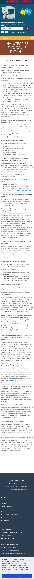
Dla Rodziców (4, 526)
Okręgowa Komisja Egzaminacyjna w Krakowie (13, 553)
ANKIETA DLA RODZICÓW (17, 32)
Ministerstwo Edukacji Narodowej (10, 550)
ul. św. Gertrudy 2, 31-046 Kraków (17, 486)
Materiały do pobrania (7, 506)
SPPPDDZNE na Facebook (17, 489)
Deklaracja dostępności (7, 535)
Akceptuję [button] (17, 576)
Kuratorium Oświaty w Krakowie (9, 544)
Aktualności (4, 503)
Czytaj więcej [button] (6, 571)
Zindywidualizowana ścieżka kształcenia (11, 532)
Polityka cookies (5, 512)
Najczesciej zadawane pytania (8, 517)
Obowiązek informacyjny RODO (9, 514)
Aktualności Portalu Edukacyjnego (10, 547)
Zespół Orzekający (6, 529)
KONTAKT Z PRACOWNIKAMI (22, 190)
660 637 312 (21, 481)
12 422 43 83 (14, 481)
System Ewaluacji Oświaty (8, 556)
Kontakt (3, 509)
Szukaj (29, 28)
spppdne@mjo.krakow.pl (17, 483)
